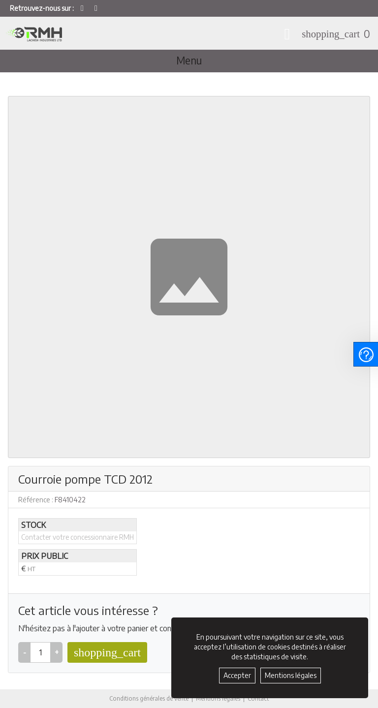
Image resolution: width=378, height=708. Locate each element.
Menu (189, 60)
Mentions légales (219, 698)
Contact (259, 699)
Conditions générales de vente (148, 698)
